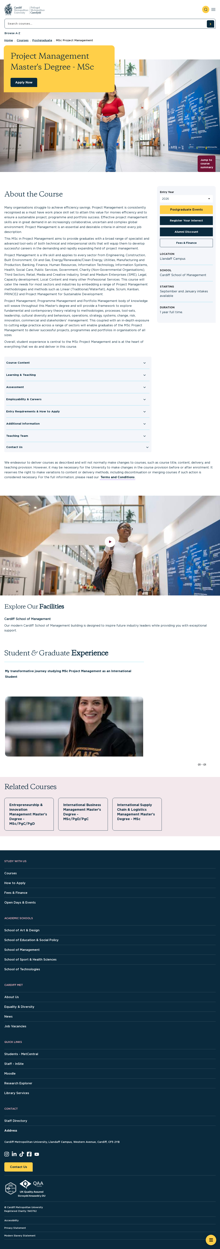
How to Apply (15, 883)
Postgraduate (42, 40)
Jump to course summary (206, 163)
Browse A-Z (12, 33)
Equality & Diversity (19, 1007)
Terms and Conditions (118, 477)
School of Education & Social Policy (31, 940)
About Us (11, 997)
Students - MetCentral (21, 1054)
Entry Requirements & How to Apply (33, 411)
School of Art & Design (21, 930)
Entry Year (167, 192)
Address (10, 1130)
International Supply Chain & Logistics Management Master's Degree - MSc (136, 812)
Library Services (16, 1093)
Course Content (18, 362)
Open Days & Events (20, 902)
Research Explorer (18, 1083)
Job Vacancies (15, 1026)
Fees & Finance (186, 242)
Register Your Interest (186, 220)
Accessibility (11, 1220)
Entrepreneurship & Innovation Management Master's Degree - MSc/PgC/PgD (28, 814)
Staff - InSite (14, 1064)
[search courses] (210, 23)
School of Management (22, 950)
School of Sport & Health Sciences (30, 959)
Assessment (15, 387)
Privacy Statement (15, 1227)
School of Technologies (22, 969)
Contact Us (14, 447)
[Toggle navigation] (213, 9)
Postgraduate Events (186, 209)
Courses (23, 40)
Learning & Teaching (21, 375)
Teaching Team (17, 436)
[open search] (205, 9)
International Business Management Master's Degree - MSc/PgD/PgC (82, 812)
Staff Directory (15, 1121)
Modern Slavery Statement (20, 1235)
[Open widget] (211, 1240)
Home (8, 40)
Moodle (10, 1073)
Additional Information (23, 423)
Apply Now (24, 82)
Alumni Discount (186, 231)
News (8, 1016)
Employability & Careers (24, 399)
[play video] (110, 545)
